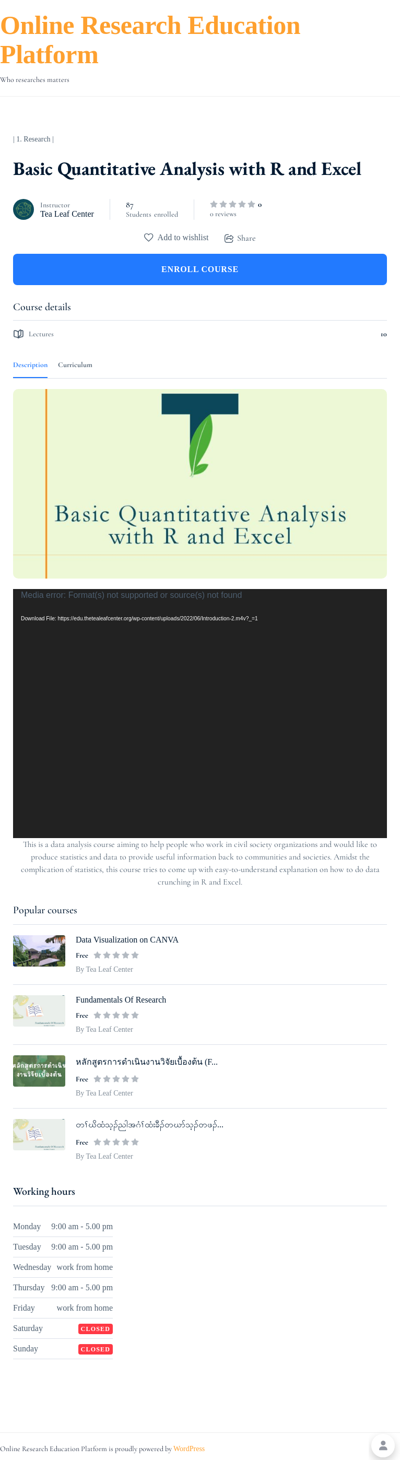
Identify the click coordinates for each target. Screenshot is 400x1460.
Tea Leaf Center (67, 213)
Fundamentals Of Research (121, 999)
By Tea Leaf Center (104, 969)
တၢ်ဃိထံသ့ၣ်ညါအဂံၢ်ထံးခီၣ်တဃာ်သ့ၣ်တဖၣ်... (149, 1124)
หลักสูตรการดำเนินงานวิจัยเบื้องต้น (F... (147, 1061)
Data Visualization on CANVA (127, 939)
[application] (200, 713)
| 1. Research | (33, 139)
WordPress (189, 1449)
